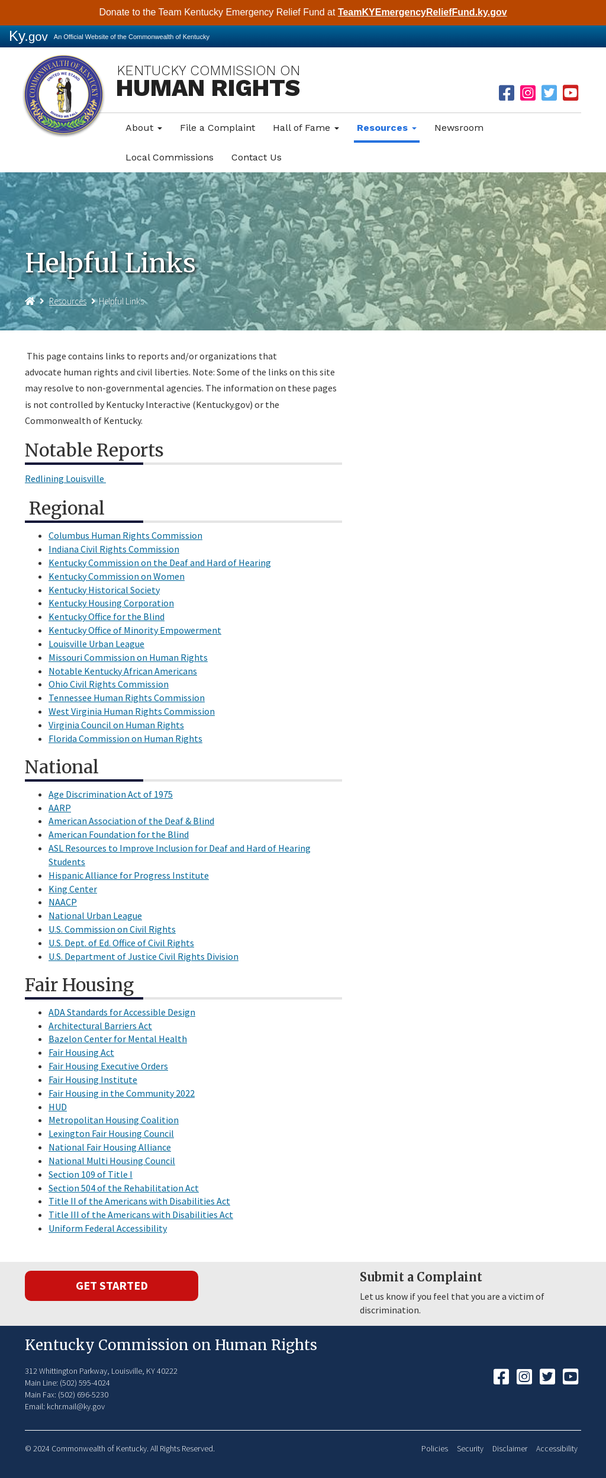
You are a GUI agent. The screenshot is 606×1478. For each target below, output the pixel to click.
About (143, 127)
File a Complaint (217, 127)
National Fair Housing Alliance (110, 1147)
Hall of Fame (306, 127)
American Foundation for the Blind (119, 834)
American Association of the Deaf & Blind (131, 821)
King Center (73, 889)
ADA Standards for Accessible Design (122, 1012)
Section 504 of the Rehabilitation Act (124, 1188)
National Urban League (95, 915)
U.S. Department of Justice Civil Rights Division (143, 956)
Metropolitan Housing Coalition (114, 1120)
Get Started (112, 1285)
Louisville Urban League (96, 644)
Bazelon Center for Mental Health (118, 1039)
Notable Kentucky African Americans (123, 671)
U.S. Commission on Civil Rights (112, 929)
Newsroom (458, 127)
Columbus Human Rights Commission (125, 535)
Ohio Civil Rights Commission (109, 684)
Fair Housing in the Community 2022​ (122, 1093)
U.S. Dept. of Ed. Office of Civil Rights (121, 943)
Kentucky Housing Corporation (111, 603)
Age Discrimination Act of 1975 (111, 794)
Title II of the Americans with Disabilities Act (139, 1201)
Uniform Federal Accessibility (108, 1228)
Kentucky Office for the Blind (107, 616)
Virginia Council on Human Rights (116, 725)
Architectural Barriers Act (100, 1026)
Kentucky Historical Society (104, 590)
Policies (434, 1449)
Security (470, 1449)
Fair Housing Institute (93, 1079)
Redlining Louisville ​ (65, 478)
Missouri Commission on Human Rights (128, 657)
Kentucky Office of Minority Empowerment (135, 630)
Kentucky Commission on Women (117, 576)
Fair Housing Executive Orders (108, 1066)
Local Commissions (169, 157)
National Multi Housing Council (112, 1161)
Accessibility (557, 1449)
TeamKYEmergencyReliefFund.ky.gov (422, 12)
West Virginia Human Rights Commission (132, 711)
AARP (60, 808)
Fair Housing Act (81, 1052)
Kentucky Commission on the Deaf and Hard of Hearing (160, 562)
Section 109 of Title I (91, 1174)
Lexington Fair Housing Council (111, 1133)
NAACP (63, 902)
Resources (387, 127)
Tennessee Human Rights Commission (127, 697)
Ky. (28, 36)
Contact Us (256, 157)
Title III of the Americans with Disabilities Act (141, 1214)
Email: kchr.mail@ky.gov (65, 1406)
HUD (58, 1107)
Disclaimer (509, 1449)
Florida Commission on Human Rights (125, 738)
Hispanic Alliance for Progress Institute (129, 875)
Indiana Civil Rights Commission (114, 549)
